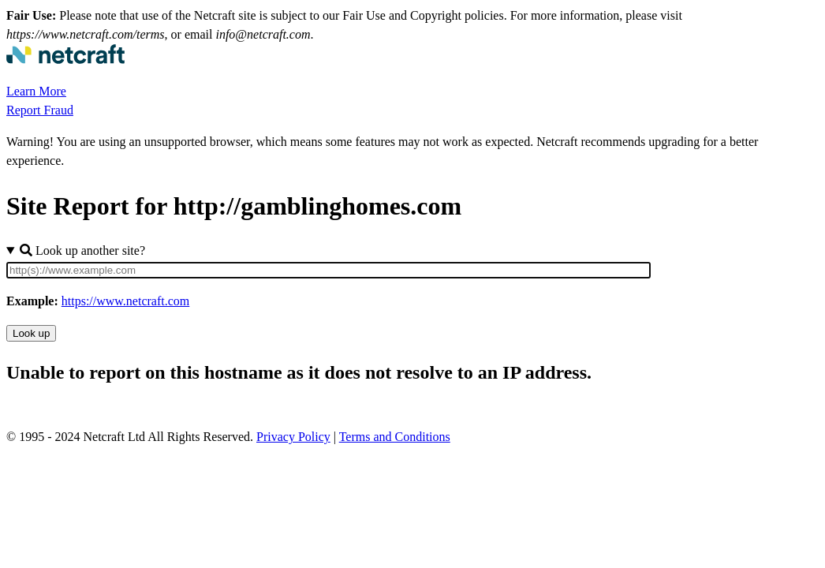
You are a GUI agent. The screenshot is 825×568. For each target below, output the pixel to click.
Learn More (36, 91)
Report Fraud (39, 110)
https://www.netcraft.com (125, 301)
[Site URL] (328, 270)
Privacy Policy (293, 436)
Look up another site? (82, 250)
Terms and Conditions (394, 436)
